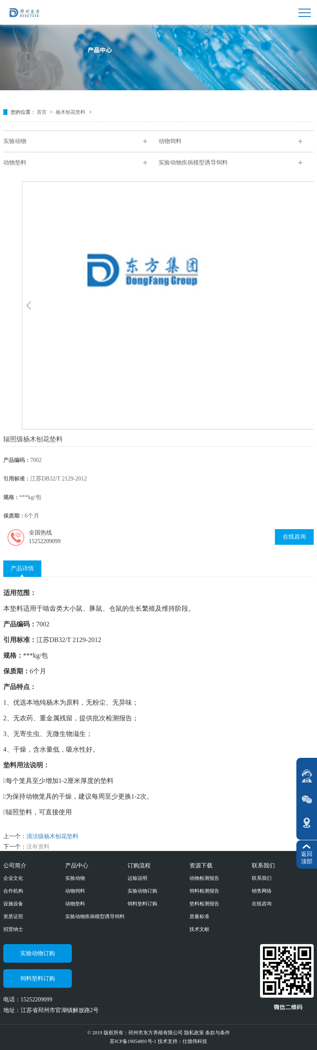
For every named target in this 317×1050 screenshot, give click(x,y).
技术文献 (199, 929)
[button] (28, 305)
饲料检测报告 (204, 891)
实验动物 (14, 141)
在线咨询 (294, 537)
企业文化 (13, 878)
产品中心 (76, 865)
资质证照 (13, 916)
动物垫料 (14, 162)
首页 (42, 112)
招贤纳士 (13, 929)
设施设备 (13, 904)
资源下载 (201, 865)
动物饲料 (170, 141)
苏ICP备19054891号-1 (134, 1041)
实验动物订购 (142, 891)
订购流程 (139, 865)
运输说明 (137, 878)
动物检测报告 (204, 878)
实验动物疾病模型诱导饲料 (193, 162)
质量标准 (199, 916)
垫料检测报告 (204, 904)
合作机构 (13, 891)
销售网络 (262, 891)
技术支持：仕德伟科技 (182, 1041)
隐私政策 (194, 1033)
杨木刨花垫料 (71, 112)
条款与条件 (217, 1033)
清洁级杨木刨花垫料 (52, 836)
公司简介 (14, 865)
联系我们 (263, 865)
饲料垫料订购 (142, 904)
